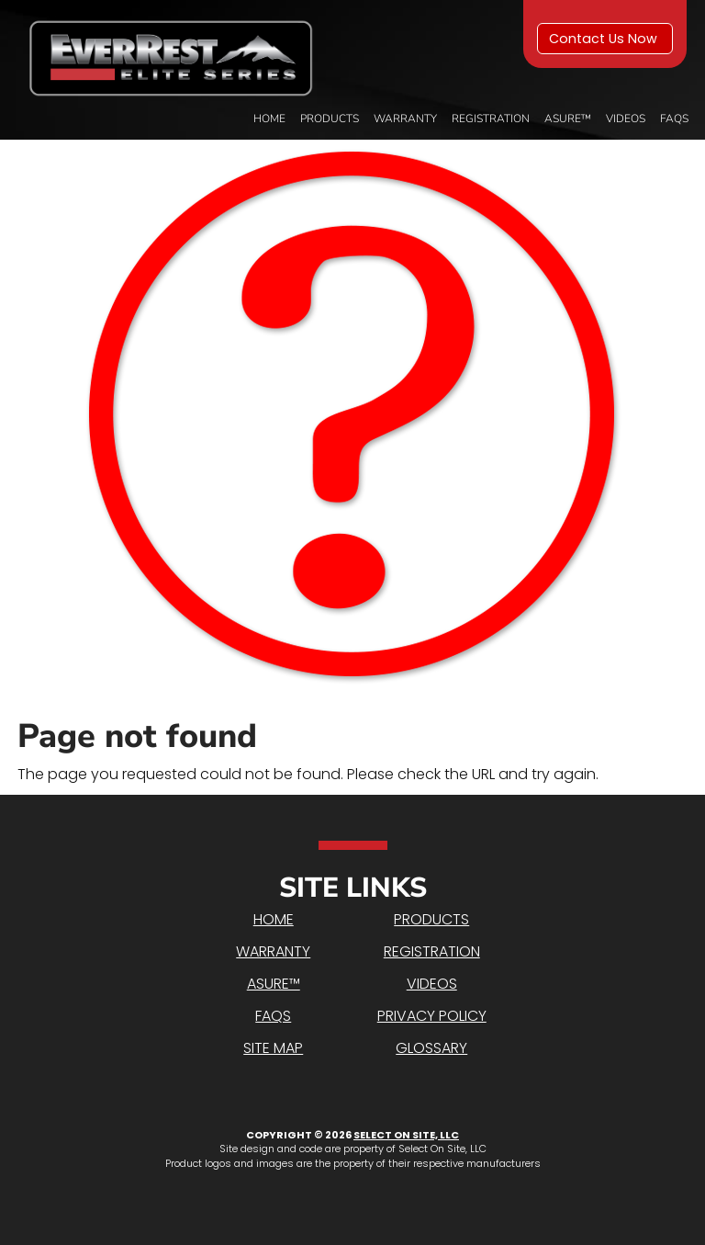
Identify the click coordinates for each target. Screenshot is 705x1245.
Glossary (431, 1047)
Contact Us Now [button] (605, 38)
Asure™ (567, 118)
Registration (491, 118)
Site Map (273, 1047)
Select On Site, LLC (406, 1134)
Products (329, 118)
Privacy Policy (432, 1015)
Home (269, 118)
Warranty (405, 118)
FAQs (674, 118)
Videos (625, 118)
